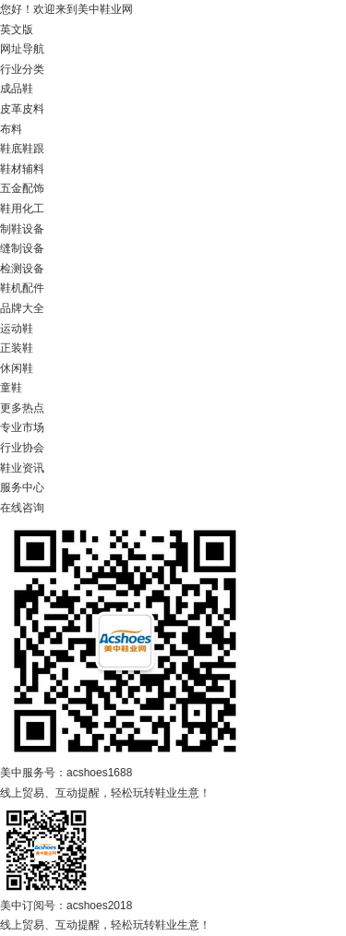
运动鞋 (16, 328)
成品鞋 (16, 88)
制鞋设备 (22, 228)
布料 (11, 129)
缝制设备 (22, 248)
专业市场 (22, 427)
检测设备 (22, 268)
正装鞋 (16, 348)
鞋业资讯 (22, 468)
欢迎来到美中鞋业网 (83, 9)
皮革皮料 (22, 108)
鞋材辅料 (22, 168)
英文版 (16, 29)
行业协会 (22, 447)
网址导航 (22, 48)
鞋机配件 (22, 288)
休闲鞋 (16, 368)
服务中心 (22, 487)
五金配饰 (22, 188)
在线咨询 (22, 507)
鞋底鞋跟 (22, 148)
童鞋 (11, 387)
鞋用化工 (22, 208)
